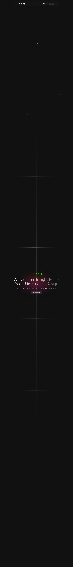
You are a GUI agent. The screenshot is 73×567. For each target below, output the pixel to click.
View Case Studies (36, 292)
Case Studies (44, 3)
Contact (51, 3)
